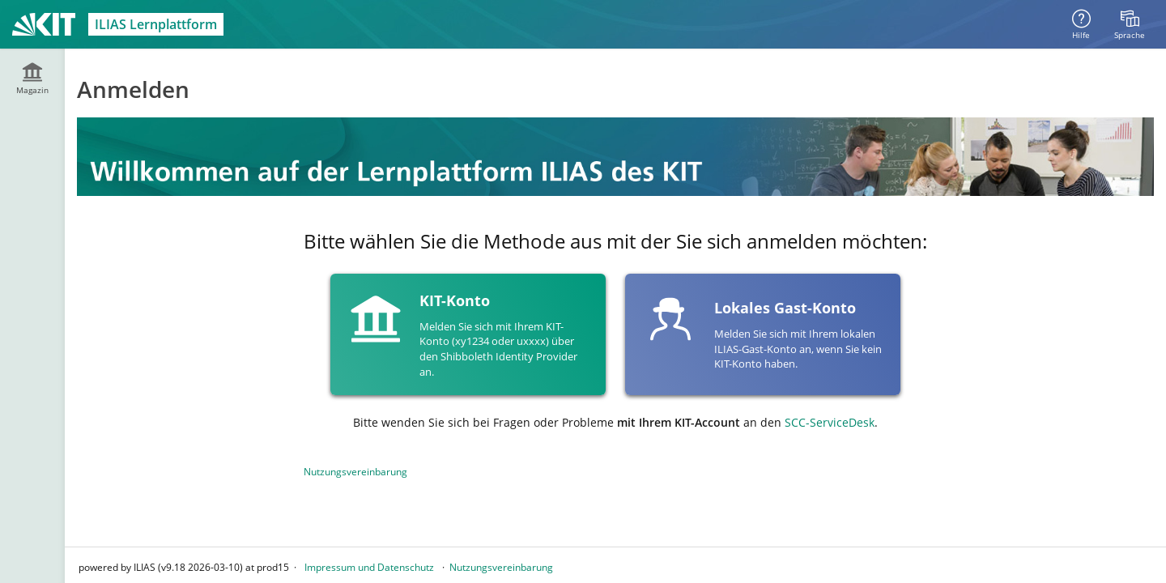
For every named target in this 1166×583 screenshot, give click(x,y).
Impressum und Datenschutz (369, 567)
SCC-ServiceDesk (829, 422)
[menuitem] (1129, 24)
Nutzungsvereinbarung (355, 472)
